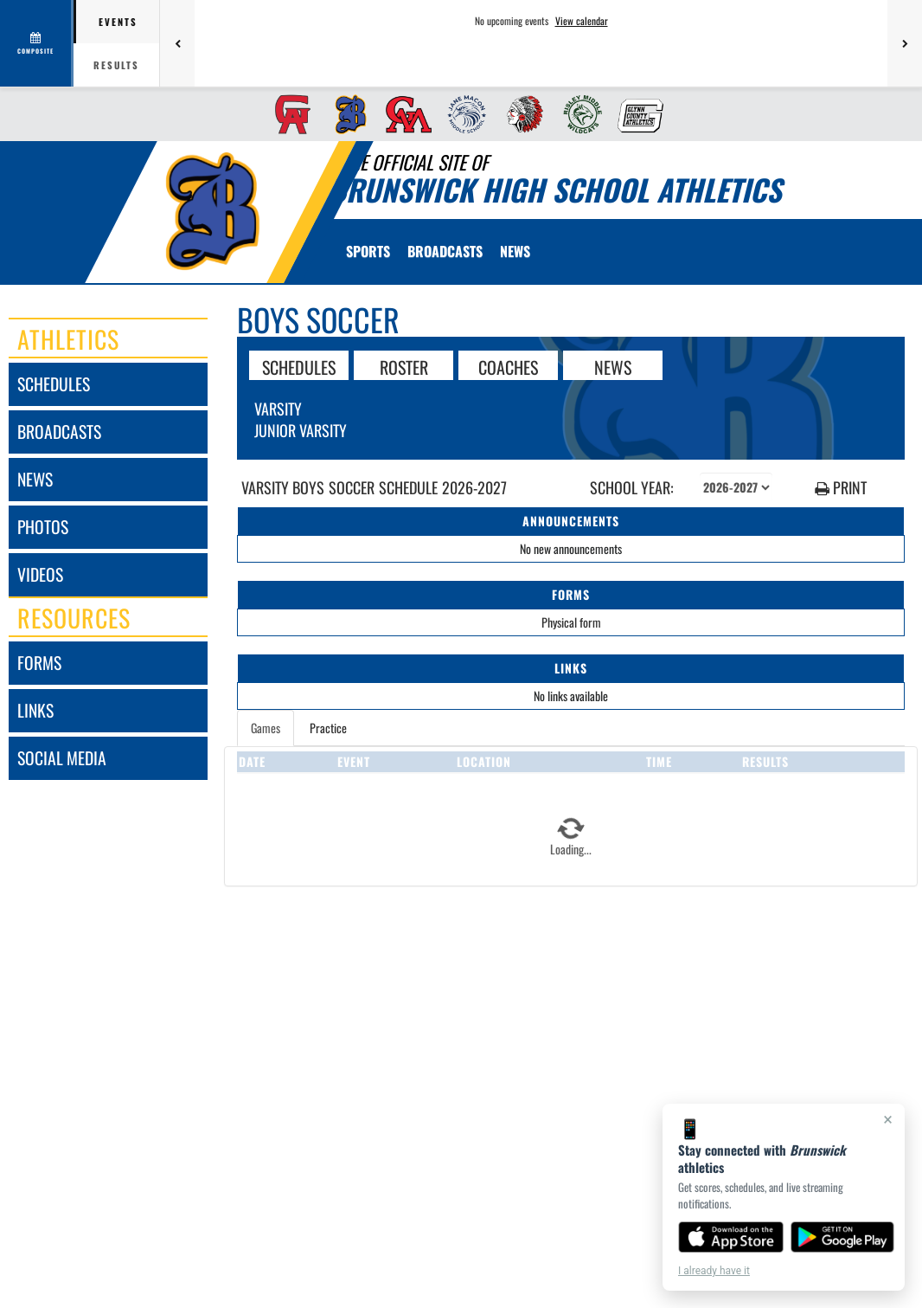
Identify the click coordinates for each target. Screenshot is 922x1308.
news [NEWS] (35, 479)
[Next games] (904, 43)
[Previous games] (177, 43)
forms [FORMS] (39, 662)
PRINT (841, 488)
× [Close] (888, 1119)
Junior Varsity (300, 430)
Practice (328, 727)
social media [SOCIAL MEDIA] (61, 757)
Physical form (571, 622)
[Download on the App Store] (731, 1237)
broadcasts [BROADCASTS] (59, 431)
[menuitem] (288, 114)
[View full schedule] (37, 43)
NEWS (612, 366)
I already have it (714, 1271)
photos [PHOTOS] (42, 526)
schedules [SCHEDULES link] (53, 383)
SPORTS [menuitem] (368, 251)
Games (265, 727)
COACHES (508, 366)
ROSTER (404, 366)
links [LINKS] (35, 710)
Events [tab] (118, 22)
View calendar (581, 21)
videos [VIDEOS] (40, 574)
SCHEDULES (299, 366)
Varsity (278, 408)
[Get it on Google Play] (843, 1237)
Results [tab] (116, 65)
